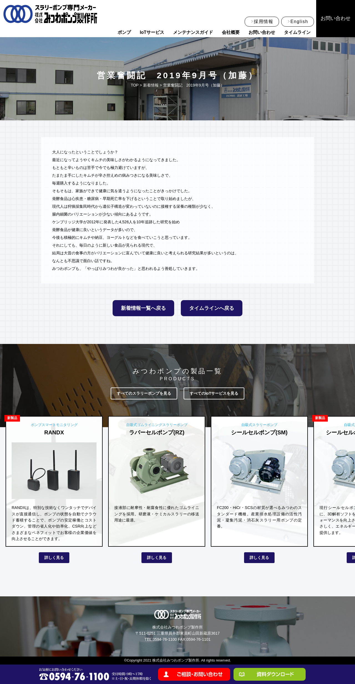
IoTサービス (152, 32)
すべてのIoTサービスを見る (214, 393)
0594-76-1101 (198, 639)
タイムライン (297, 32)
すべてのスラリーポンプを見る (144, 393)
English (299, 21)
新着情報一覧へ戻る (143, 308)
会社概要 (231, 32)
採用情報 (263, 21)
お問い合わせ (261, 32)
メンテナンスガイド (193, 32)
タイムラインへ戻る (211, 308)
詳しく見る (54, 557)
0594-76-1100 (165, 639)
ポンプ (124, 32)
